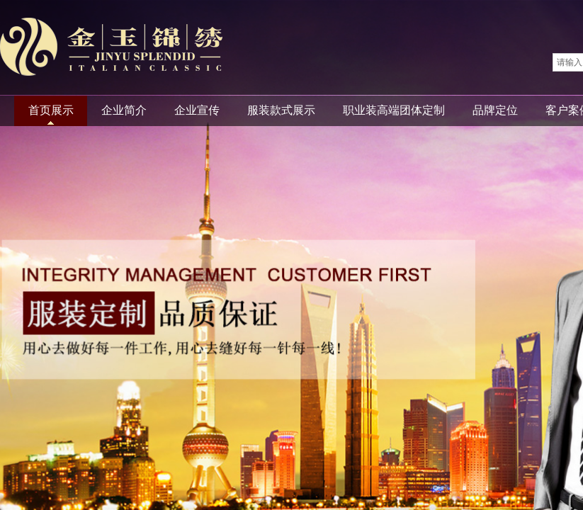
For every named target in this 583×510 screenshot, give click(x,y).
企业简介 (124, 110)
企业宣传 (197, 110)
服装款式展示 (281, 110)
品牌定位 (495, 110)
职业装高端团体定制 (394, 110)
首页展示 (51, 110)
